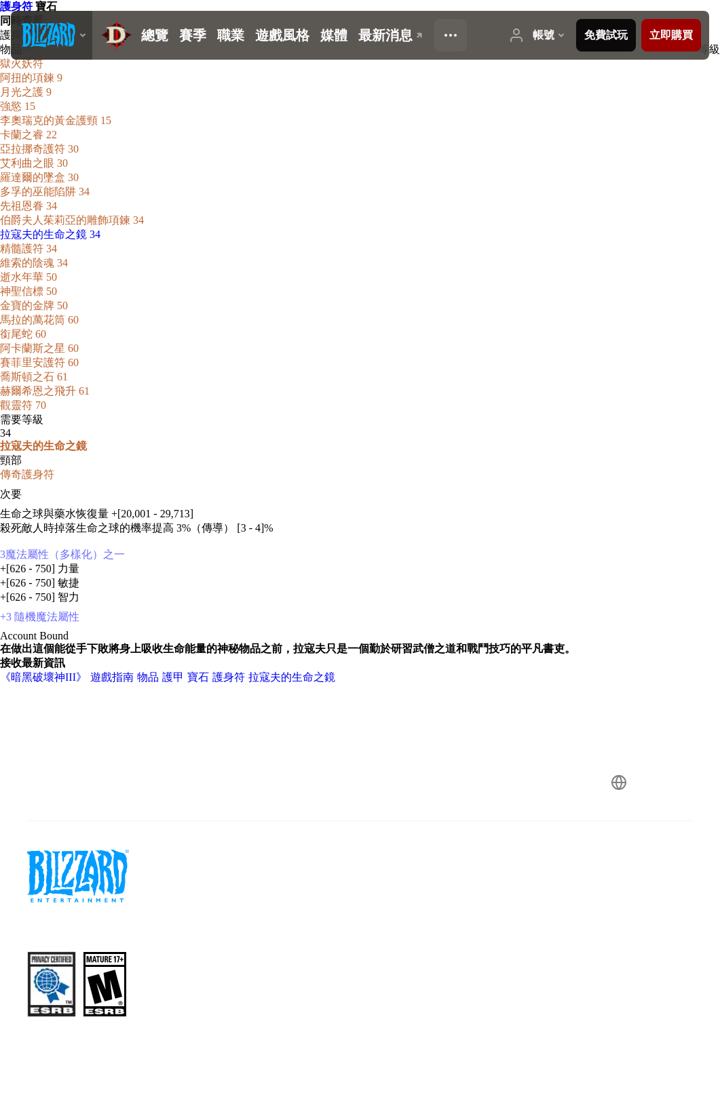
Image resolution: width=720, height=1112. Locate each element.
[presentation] (51, 35)
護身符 (17, 6)
